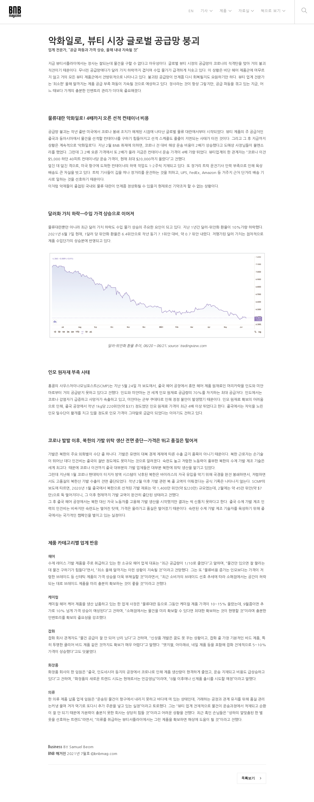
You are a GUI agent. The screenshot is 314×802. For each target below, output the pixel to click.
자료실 (243, 12)
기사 (202, 12)
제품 (222, 12)
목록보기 (251, 778)
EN (189, 12)
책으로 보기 (270, 12)
